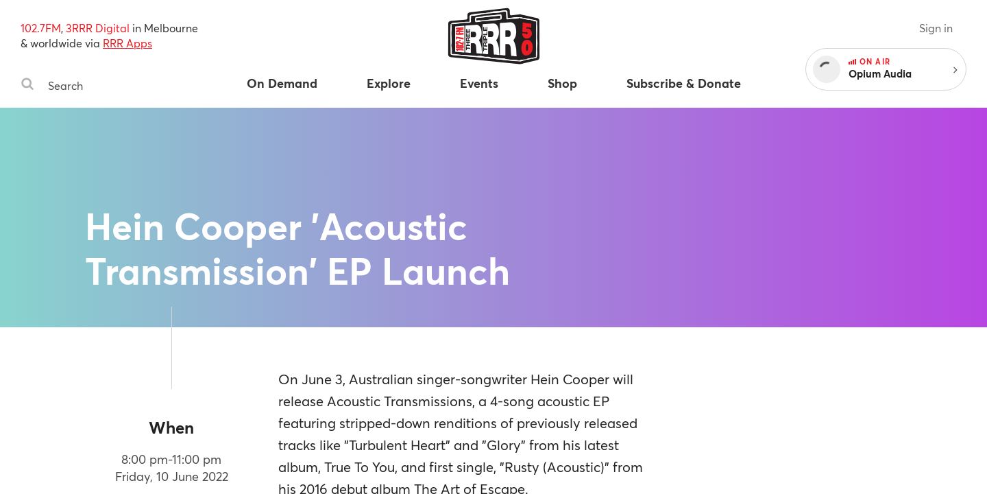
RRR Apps (127, 43)
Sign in (936, 28)
